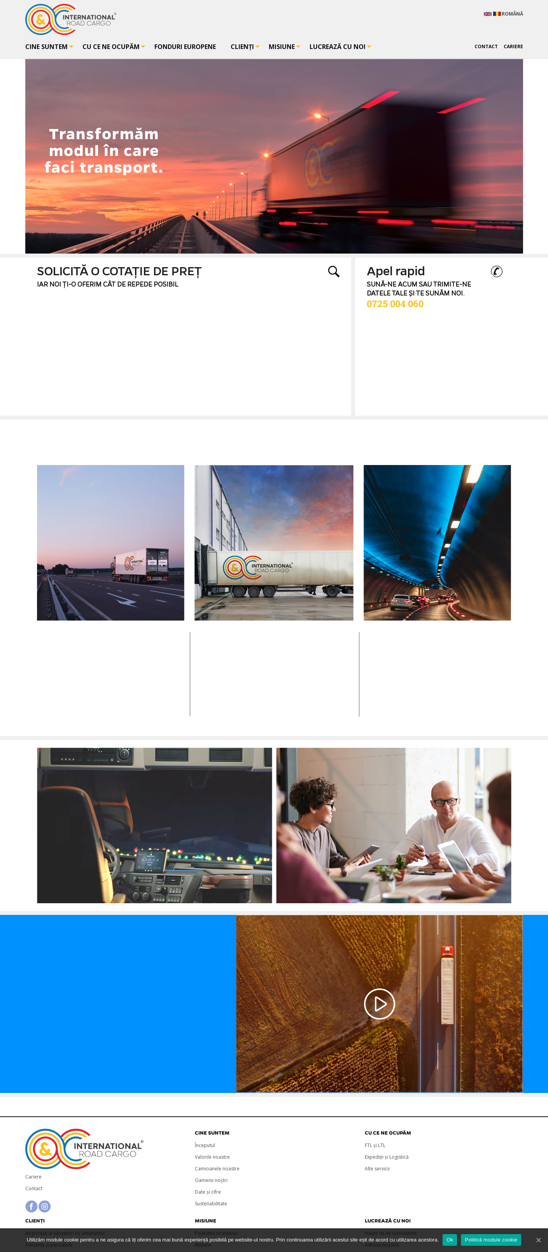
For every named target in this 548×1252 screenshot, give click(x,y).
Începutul (205, 1145)
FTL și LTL (375, 1145)
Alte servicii (377, 1168)
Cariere (33, 1176)
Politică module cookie (491, 1240)
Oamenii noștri (211, 1180)
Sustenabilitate (211, 1203)
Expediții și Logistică (387, 1157)
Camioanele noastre (217, 1168)
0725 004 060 (395, 303)
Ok (449, 1240)
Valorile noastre (212, 1157)
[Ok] (538, 1240)
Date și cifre (208, 1192)
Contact (33, 1188)
